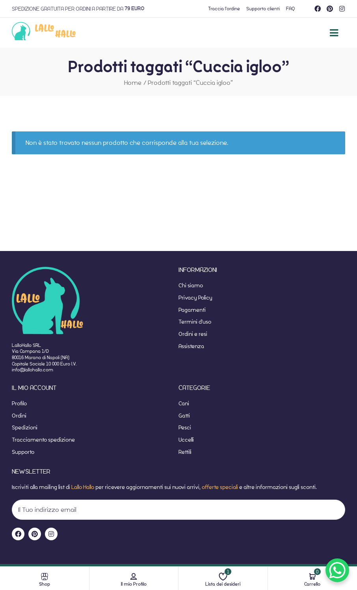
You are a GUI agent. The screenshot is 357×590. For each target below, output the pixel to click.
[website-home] (44, 33)
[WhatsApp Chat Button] (337, 570)
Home (132, 83)
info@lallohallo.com (32, 370)
